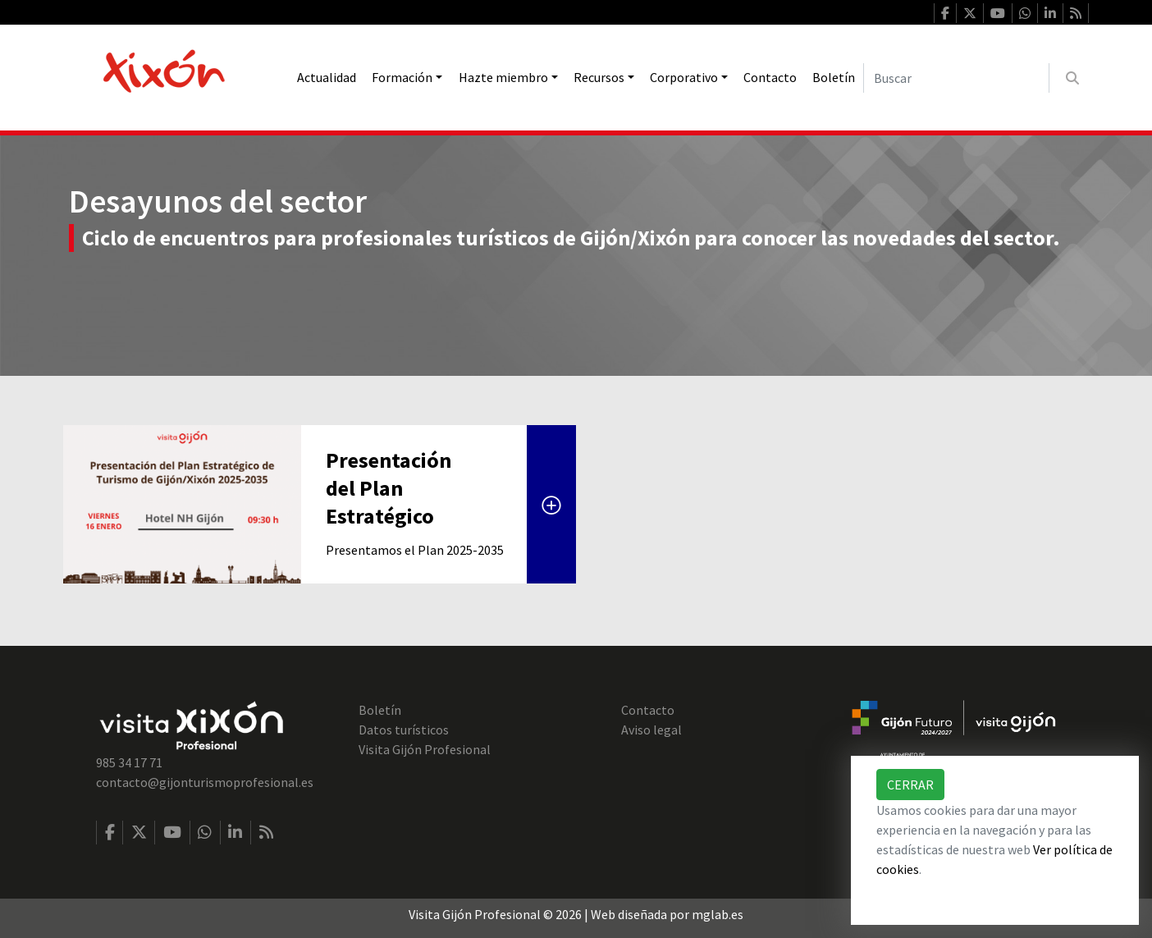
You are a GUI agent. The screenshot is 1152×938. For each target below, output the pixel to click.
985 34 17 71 (129, 762)
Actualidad (326, 77)
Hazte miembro (503, 77)
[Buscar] (956, 78)
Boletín (833, 77)
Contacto (770, 77)
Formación (402, 77)
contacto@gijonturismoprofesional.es (204, 782)
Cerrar (910, 784)
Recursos (599, 77)
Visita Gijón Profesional (425, 749)
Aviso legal (651, 729)
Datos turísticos (404, 729)
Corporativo (684, 77)
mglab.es (717, 914)
